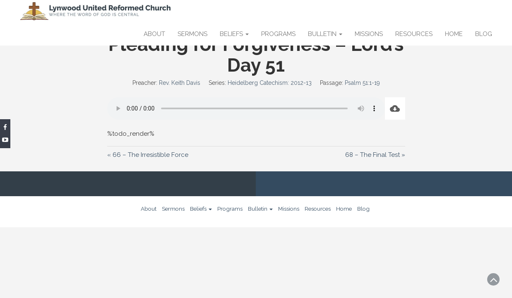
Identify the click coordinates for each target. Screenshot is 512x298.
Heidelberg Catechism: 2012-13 (270, 82)
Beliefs (234, 34)
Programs (278, 34)
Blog (483, 34)
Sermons (192, 34)
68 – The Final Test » (375, 155)
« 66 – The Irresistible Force (147, 155)
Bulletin (325, 34)
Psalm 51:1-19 (362, 82)
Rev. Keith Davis (179, 82)
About (154, 34)
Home (454, 34)
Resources (414, 34)
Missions (369, 34)
